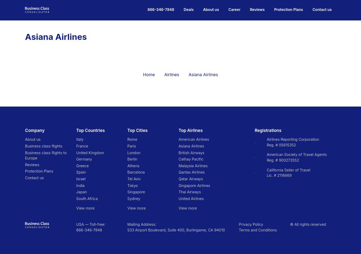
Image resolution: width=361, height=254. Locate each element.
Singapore (136, 192)
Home (149, 74)
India (80, 185)
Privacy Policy (251, 224)
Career (234, 9)
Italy (80, 139)
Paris (131, 146)
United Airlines (191, 198)
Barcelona (136, 172)
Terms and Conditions (258, 230)
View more (85, 208)
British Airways (191, 153)
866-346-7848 (89, 230)
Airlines (171, 74)
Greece (82, 166)
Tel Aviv (134, 179)
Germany (84, 159)
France (82, 146)
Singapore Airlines (194, 185)
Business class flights (43, 146)
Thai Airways (189, 192)
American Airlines (193, 139)
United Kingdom (90, 153)
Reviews (257, 9)
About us (211, 9)
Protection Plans (288, 9)
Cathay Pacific (190, 159)
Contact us (322, 9)
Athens (133, 166)
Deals (189, 9)
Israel (81, 179)
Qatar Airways (190, 179)
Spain (81, 172)
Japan (81, 192)
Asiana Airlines (191, 146)
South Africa (87, 198)
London (133, 153)
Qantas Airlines (191, 172)
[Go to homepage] (37, 9)
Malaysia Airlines (193, 166)
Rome (132, 139)
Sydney (133, 198)
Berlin (132, 159)
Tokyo (132, 185)
